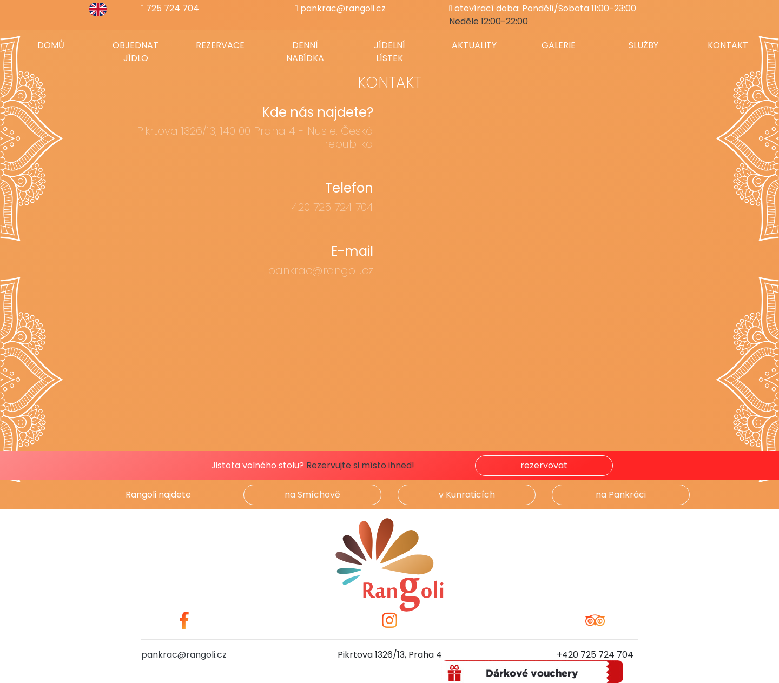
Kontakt (728, 45)
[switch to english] (98, 8)
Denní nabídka (305, 51)
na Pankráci (621, 494)
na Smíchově (312, 494)
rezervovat (543, 465)
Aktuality (474, 45)
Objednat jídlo (136, 51)
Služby (643, 45)
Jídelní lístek (389, 51)
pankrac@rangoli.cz (340, 8)
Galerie (559, 45)
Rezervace (220, 45)
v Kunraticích (467, 494)
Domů (50, 45)
